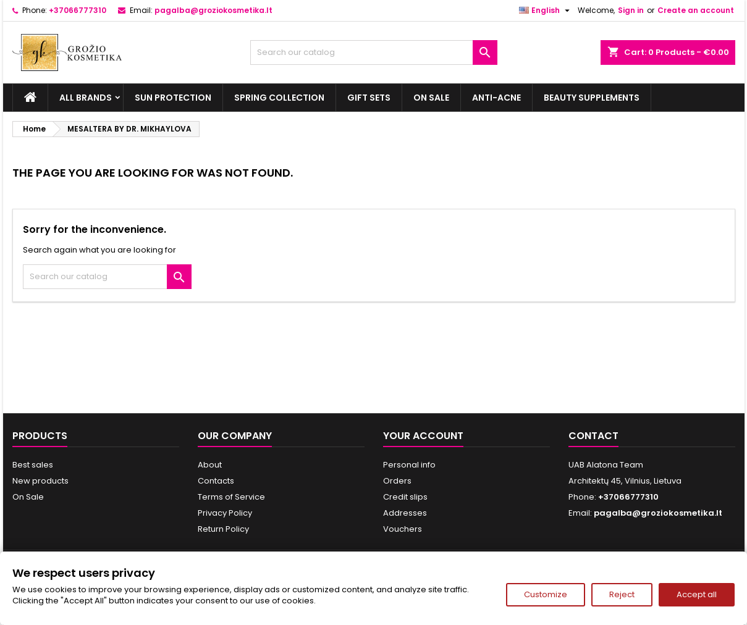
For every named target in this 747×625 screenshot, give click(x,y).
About (210, 465)
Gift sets (368, 97)
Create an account (695, 10)
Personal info (409, 465)
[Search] (373, 52)
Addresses (405, 513)
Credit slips (405, 497)
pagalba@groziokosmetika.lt (213, 10)
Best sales (32, 465)
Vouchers (402, 529)
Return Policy (223, 529)
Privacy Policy (225, 513)
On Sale (431, 97)
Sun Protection (173, 97)
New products (40, 481)
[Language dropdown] (546, 10)
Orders (397, 481)
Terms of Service (231, 497)
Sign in (631, 10)
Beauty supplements (591, 97)
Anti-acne (496, 97)
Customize (545, 594)
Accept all (697, 594)
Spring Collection (279, 97)
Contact (593, 436)
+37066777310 (77, 10)
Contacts (216, 481)
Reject (622, 594)
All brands (85, 97)
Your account (423, 436)
